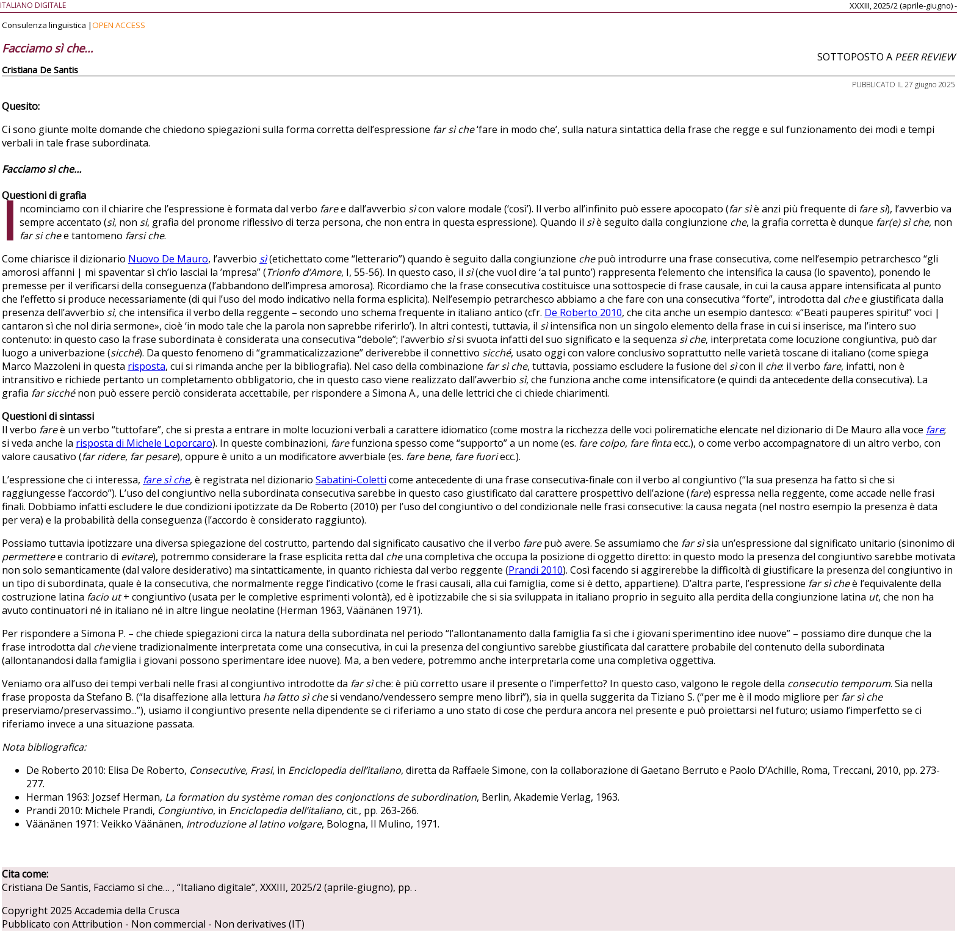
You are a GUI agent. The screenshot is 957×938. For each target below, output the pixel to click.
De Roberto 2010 (583, 312)
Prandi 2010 (535, 570)
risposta (146, 366)
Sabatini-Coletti (351, 479)
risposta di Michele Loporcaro (144, 443)
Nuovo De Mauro (168, 258)
